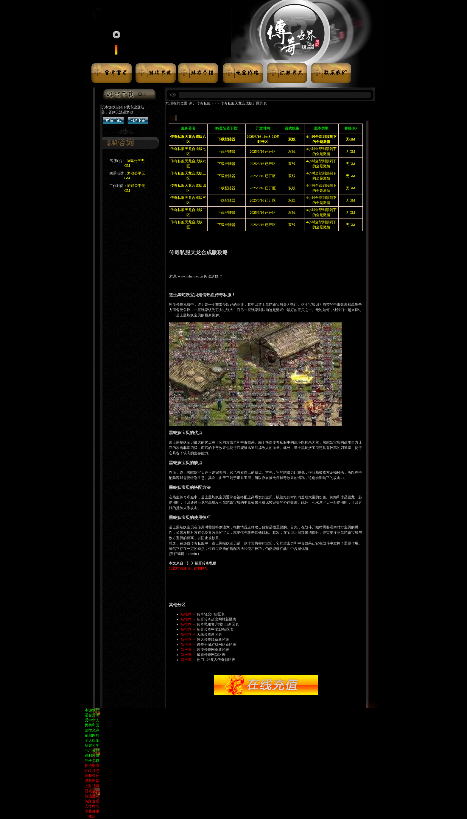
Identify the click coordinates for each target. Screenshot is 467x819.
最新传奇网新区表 (211, 655)
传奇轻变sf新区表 (211, 614)
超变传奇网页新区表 (213, 650)
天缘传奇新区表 (209, 634)
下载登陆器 (226, 151)
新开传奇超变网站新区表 (216, 619)
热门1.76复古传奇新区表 (216, 660)
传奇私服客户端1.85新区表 (218, 624)
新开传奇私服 (200, 103)
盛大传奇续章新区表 (213, 639)
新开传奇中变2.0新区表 (215, 629)
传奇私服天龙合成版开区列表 (243, 103)
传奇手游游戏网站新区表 (216, 644)
